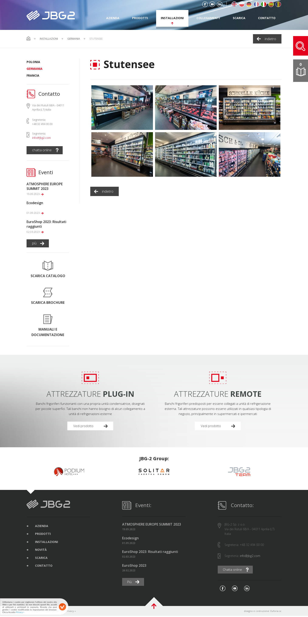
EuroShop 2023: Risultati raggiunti (150, 552)
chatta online (42, 150)
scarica (239, 18)
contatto (267, 18)
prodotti (140, 18)
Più (130, 583)
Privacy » (71, 612)
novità (43, 553)
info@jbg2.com (41, 138)
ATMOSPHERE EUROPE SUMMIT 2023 (151, 525)
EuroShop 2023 (134, 566)
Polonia (33, 62)
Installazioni (49, 39)
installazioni (172, 18)
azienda (112, 18)
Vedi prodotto (84, 426)
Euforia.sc (275, 612)
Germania (73, 39)
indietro (270, 38)
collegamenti (208, 18)
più (34, 243)
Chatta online (233, 570)
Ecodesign (130, 539)
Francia (33, 75)
